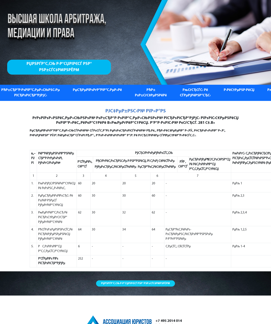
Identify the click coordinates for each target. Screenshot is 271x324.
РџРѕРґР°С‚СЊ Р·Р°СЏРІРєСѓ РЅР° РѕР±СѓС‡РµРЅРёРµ (59, 67)
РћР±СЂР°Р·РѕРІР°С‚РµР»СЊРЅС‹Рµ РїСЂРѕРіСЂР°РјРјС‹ (30, 92)
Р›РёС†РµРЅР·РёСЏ (239, 90)
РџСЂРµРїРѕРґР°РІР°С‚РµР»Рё (97, 90)
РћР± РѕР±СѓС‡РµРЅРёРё (151, 92)
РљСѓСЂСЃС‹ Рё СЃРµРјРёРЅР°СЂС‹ (195, 92)
